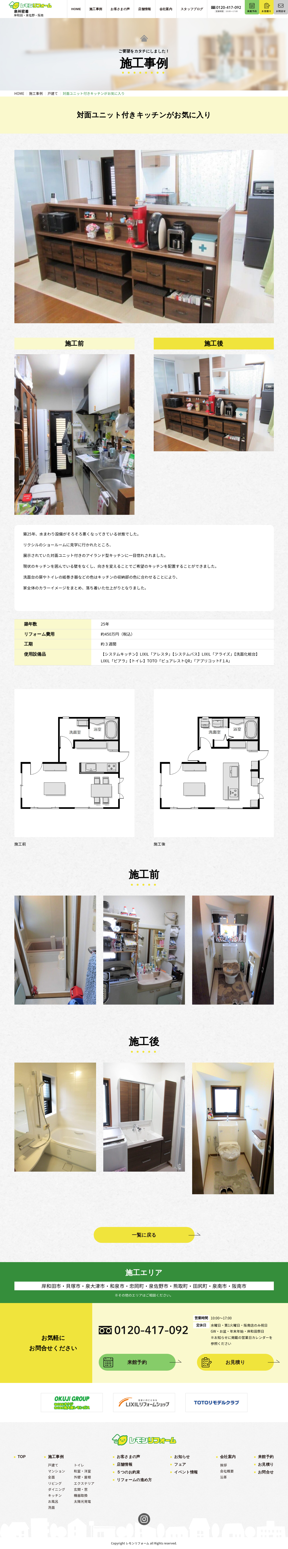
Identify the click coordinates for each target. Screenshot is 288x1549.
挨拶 (223, 1465)
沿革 (223, 1477)
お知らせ (182, 1457)
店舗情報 (124, 1464)
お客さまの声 (128, 1457)
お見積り (235, 1362)
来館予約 (137, 1362)
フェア (180, 1464)
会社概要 (227, 1471)
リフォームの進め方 (134, 1480)
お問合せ (266, 1472)
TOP (22, 1457)
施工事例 (56, 1457)
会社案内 (228, 1457)
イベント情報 (186, 1472)
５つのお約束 (128, 1472)
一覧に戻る (144, 1235)
